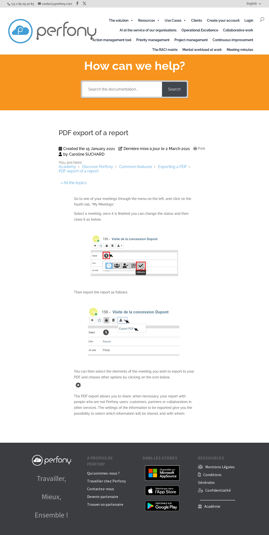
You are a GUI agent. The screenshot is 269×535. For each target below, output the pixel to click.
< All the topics (74, 182)
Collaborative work (238, 30)
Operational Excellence (199, 30)
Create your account (223, 20)
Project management (191, 40)
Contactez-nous (100, 488)
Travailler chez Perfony (106, 481)
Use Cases (175, 20)
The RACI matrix (165, 50)
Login (248, 20)
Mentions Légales (220, 466)
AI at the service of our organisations (148, 30)
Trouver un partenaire (105, 504)
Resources (149, 20)
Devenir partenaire (102, 496)
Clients (196, 20)
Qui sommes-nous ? (103, 473)
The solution (121, 20)
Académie (212, 506)
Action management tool (111, 40)
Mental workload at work (202, 50)
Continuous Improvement (233, 40)
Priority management (153, 40)
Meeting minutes (240, 50)
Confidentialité (218, 490)
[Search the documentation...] (122, 89)
